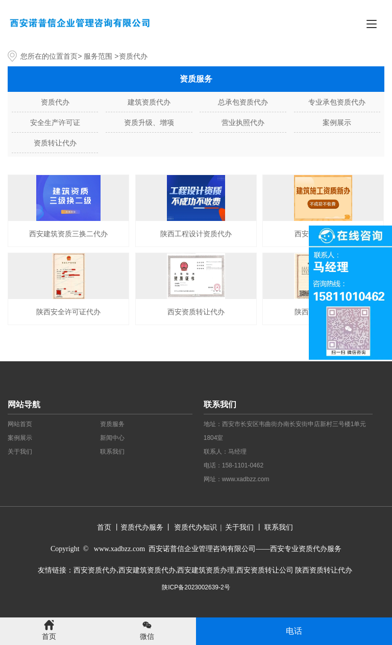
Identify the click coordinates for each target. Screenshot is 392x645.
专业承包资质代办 (336, 102)
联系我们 (112, 451)
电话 (294, 631)
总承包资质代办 (243, 102)
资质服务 (112, 424)
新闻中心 (112, 437)
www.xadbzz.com (246, 479)
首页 (70, 56)
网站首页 (20, 424)
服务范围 (98, 56)
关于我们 (20, 451)
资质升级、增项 (149, 122)
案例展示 (337, 122)
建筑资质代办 (149, 102)
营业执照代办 (243, 122)
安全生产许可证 (55, 122)
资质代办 (55, 102)
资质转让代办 (55, 143)
